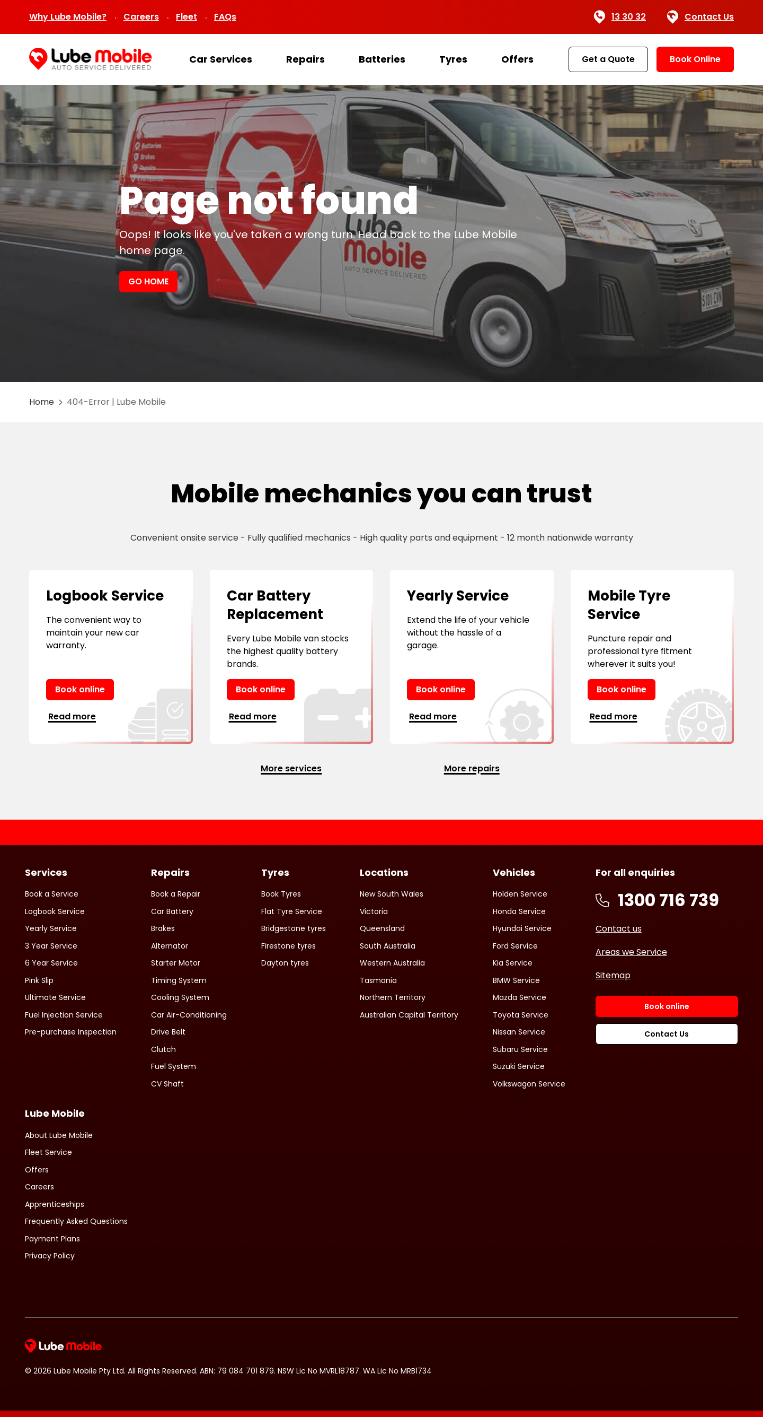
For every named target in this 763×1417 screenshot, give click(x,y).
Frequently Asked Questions (76, 1221)
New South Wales (391, 894)
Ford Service (515, 946)
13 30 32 (619, 17)
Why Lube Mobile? (68, 17)
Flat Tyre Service (291, 911)
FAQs (225, 17)
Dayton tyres (285, 963)
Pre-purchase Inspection (71, 1032)
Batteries (382, 59)
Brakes (163, 928)
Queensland (382, 928)
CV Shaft (167, 1084)
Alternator (169, 946)
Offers (517, 59)
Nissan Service (519, 1032)
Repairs (305, 59)
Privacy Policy (50, 1255)
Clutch (163, 1049)
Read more (72, 716)
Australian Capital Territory (409, 1015)
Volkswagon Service (529, 1084)
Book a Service (51, 894)
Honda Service (519, 911)
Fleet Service (48, 1152)
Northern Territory (392, 997)
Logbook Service (55, 911)
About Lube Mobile (59, 1135)
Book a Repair (175, 894)
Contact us (619, 929)
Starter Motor (175, 963)
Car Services (220, 59)
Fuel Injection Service (64, 1015)
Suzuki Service (519, 1066)
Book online (80, 689)
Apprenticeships (54, 1204)
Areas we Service (631, 952)
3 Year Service (51, 946)
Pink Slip (39, 980)
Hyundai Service (522, 928)
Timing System (179, 980)
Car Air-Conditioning (189, 1015)
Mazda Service (519, 997)
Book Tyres (281, 894)
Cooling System (180, 997)
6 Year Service (51, 963)
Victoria (374, 911)
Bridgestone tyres (293, 928)
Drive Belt (168, 1032)
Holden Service (520, 894)
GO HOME (148, 281)
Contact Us (700, 17)
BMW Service (516, 980)
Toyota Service (520, 1015)
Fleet (186, 17)
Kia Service (513, 963)
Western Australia (392, 963)
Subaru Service (520, 1049)
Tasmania (378, 980)
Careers (141, 17)
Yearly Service (51, 928)
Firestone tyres (288, 946)
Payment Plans (52, 1238)
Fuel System (173, 1066)
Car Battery (172, 911)
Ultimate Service (55, 997)
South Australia (387, 946)
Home (41, 402)
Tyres (453, 59)
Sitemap (613, 975)
